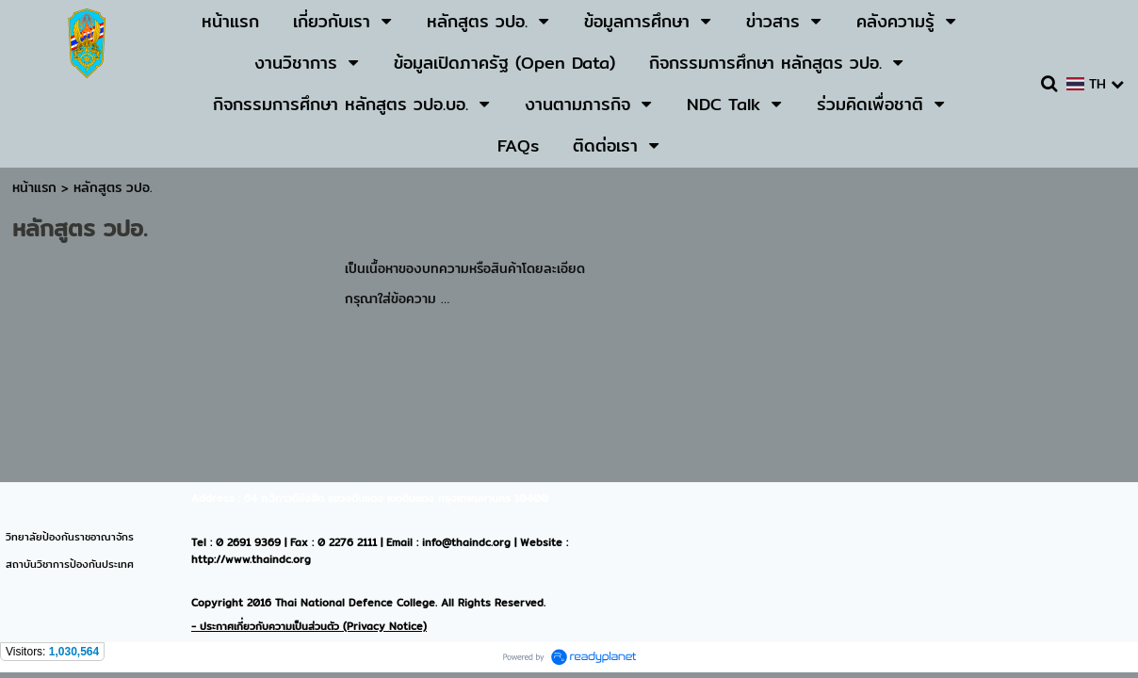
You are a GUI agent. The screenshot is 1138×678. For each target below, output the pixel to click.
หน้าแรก (34, 187)
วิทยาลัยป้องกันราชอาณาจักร (70, 536)
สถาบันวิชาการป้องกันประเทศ (70, 564)
